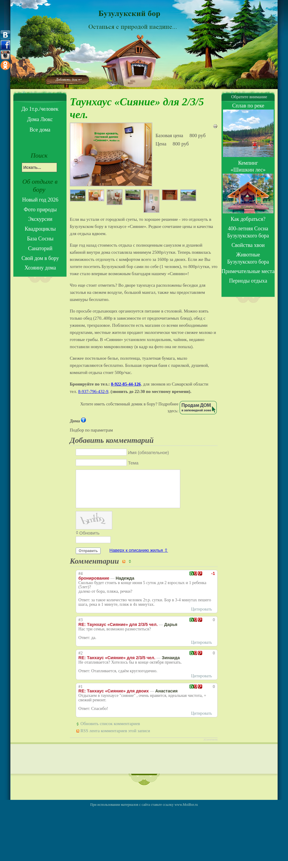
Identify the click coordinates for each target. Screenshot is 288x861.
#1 (80, 694)
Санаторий (40, 248)
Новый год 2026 (40, 200)
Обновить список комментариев (110, 730)
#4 (80, 580)
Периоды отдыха (248, 281)
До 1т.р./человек (39, 109)
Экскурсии (40, 219)
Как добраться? (248, 219)
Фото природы (40, 210)
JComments (210, 746)
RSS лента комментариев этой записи (115, 737)
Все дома (40, 130)
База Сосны (40, 239)
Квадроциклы (40, 229)
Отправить (88, 558)
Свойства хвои (248, 245)
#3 (80, 627)
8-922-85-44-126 (126, 384)
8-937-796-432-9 (93, 391)
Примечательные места (247, 271)
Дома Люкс (40, 119)
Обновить (89, 540)
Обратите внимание (248, 96)
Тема (133, 463)
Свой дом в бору (40, 258)
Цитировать (201, 616)
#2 (80, 660)
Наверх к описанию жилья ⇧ (139, 557)
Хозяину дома (40, 268)
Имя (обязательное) (148, 452)
